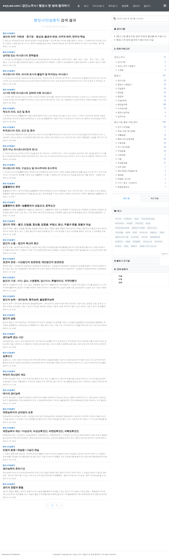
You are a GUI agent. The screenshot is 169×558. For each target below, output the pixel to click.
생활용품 (142, 135)
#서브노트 (143, 232)
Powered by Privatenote (10, 554)
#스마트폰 (135, 237)
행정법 (142, 92)
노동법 (142, 70)
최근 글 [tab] (126, 198)
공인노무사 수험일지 (142, 66)
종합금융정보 (142, 187)
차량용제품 (142, 163)
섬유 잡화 (142, 167)
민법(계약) (142, 100)
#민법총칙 (137, 242)
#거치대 (118, 219)
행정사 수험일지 (142, 84)
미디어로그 (98, 6)
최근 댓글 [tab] (155, 198)
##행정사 (153, 232)
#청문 (126, 246)
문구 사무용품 (142, 127)
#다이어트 (158, 242)
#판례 (128, 232)
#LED (135, 232)
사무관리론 (142, 108)
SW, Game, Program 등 (142, 171)
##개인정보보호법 (122, 228)
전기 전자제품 (142, 147)
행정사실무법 (142, 112)
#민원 (148, 223)
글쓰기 (147, 6)
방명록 (125, 6)
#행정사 (134, 246)
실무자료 (142, 116)
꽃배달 (142, 175)
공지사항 (142, 62)
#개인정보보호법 (147, 219)
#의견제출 (119, 232)
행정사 (140, 75)
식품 (142, 159)
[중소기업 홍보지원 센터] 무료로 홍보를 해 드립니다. (141, 36)
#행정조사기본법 (138, 228)
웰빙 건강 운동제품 (142, 139)
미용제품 (142, 143)
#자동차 (130, 223)
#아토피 (118, 246)
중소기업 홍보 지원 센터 (140, 122)
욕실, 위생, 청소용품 (142, 131)
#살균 (136, 219)
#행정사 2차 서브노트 (148, 246)
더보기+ (165, 254)
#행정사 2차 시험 (121, 237)
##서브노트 (147, 242)
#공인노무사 (152, 228)
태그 (86, 6)
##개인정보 (119, 223)
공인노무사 (140, 57)
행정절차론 (142, 104)
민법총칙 (142, 88)
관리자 (136, 6)
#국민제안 (139, 223)
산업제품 (142, 155)
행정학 (142, 96)
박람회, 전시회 (142, 179)
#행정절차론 (155, 237)
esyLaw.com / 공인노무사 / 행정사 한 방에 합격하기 (36, 5)
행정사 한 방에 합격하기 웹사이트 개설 (135, 40)
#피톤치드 (119, 242)
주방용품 (142, 151)
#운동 (162, 232)
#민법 (128, 242)
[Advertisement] (84, 531)
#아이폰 (144, 237)
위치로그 (112, 6)
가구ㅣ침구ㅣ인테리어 (142, 183)
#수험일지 (128, 219)
